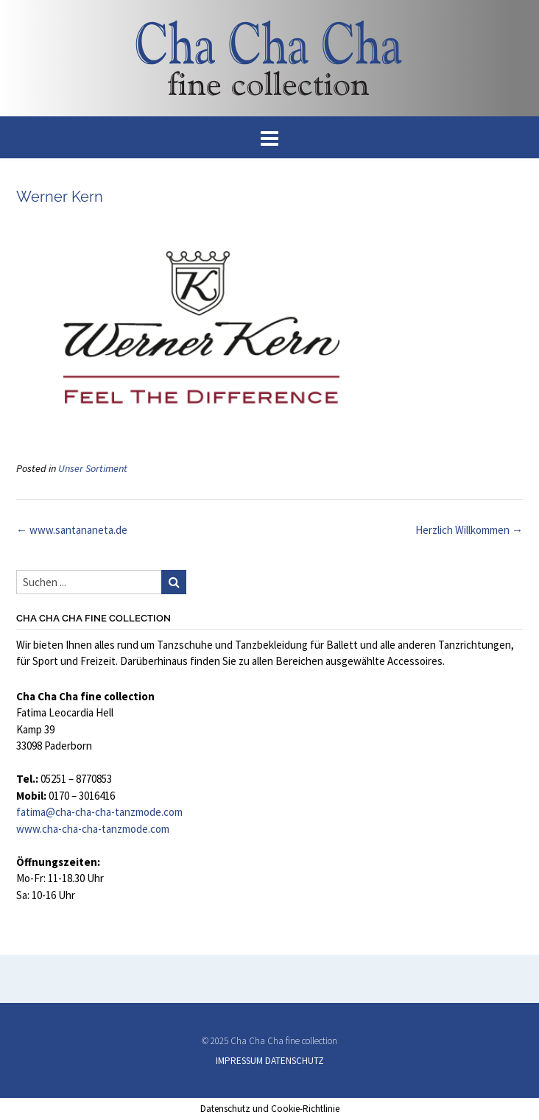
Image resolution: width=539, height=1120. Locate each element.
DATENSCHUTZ (294, 1061)
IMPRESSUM (239, 1061)
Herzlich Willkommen (469, 530)
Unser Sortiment (92, 468)
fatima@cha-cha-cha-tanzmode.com (99, 812)
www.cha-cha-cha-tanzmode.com (92, 829)
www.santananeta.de (71, 530)
